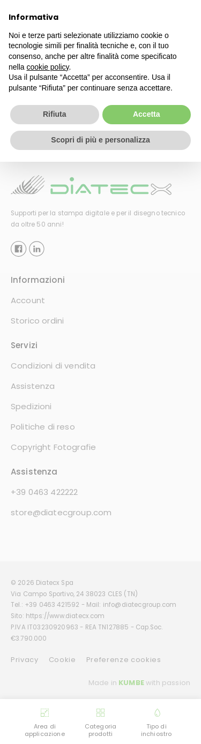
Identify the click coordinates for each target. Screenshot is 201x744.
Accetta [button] (146, 114)
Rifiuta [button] (54, 114)
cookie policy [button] (47, 66)
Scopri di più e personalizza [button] (100, 140)
